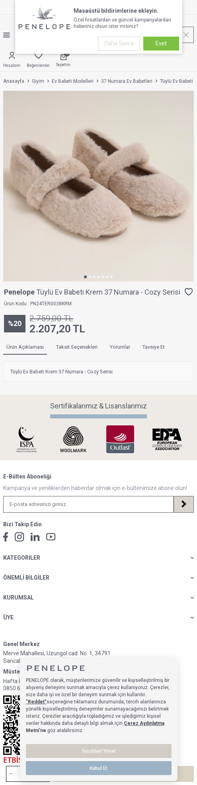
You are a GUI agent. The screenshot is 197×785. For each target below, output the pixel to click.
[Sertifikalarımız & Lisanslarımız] (28, 439)
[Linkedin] (35, 537)
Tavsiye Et (153, 347)
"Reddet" (36, 702)
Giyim (38, 81)
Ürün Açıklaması (25, 347)
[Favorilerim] (38, 60)
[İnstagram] (19, 537)
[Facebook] (5, 537)
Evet (161, 43)
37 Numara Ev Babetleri (126, 81)
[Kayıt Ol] (183, 504)
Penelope (20, 292)
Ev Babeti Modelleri (73, 81)
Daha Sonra (119, 43)
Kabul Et (98, 768)
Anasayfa (13, 81)
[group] (98, 186)
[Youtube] (51, 537)
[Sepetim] (63, 60)
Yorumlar (120, 347)
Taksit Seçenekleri (77, 347)
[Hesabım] (11, 60)
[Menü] (9, 35)
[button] (85, 276)
